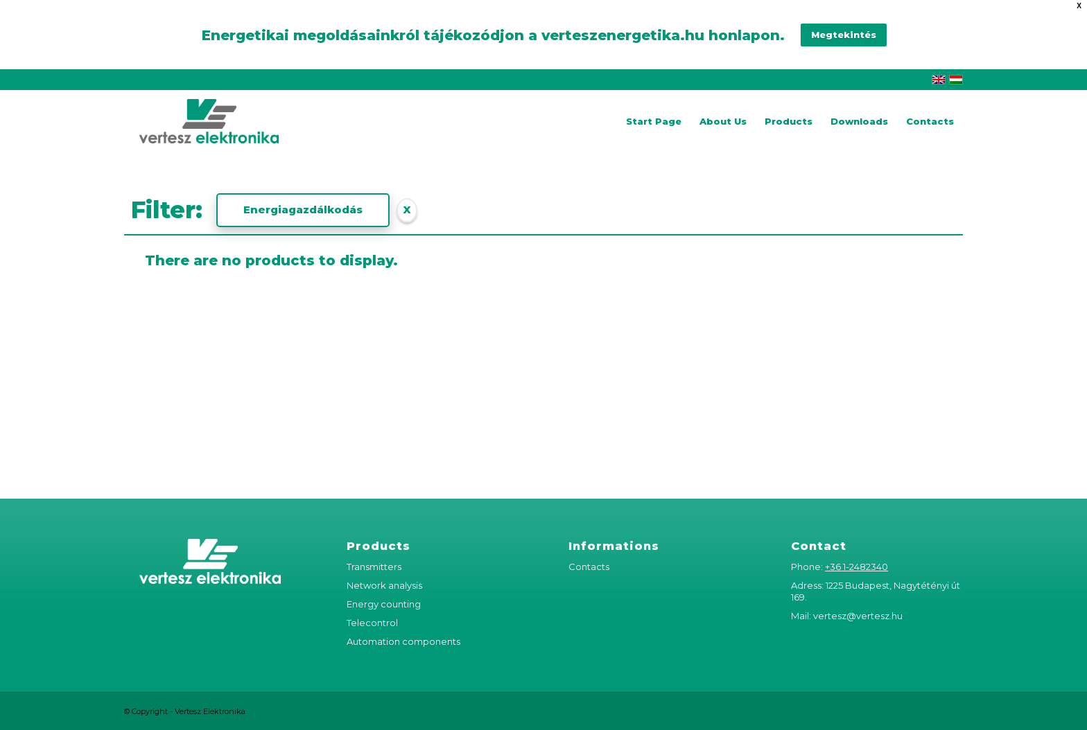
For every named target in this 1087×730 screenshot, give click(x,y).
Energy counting (384, 603)
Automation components (403, 641)
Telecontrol (372, 622)
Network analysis (384, 585)
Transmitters (374, 566)
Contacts (588, 566)
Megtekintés (843, 34)
